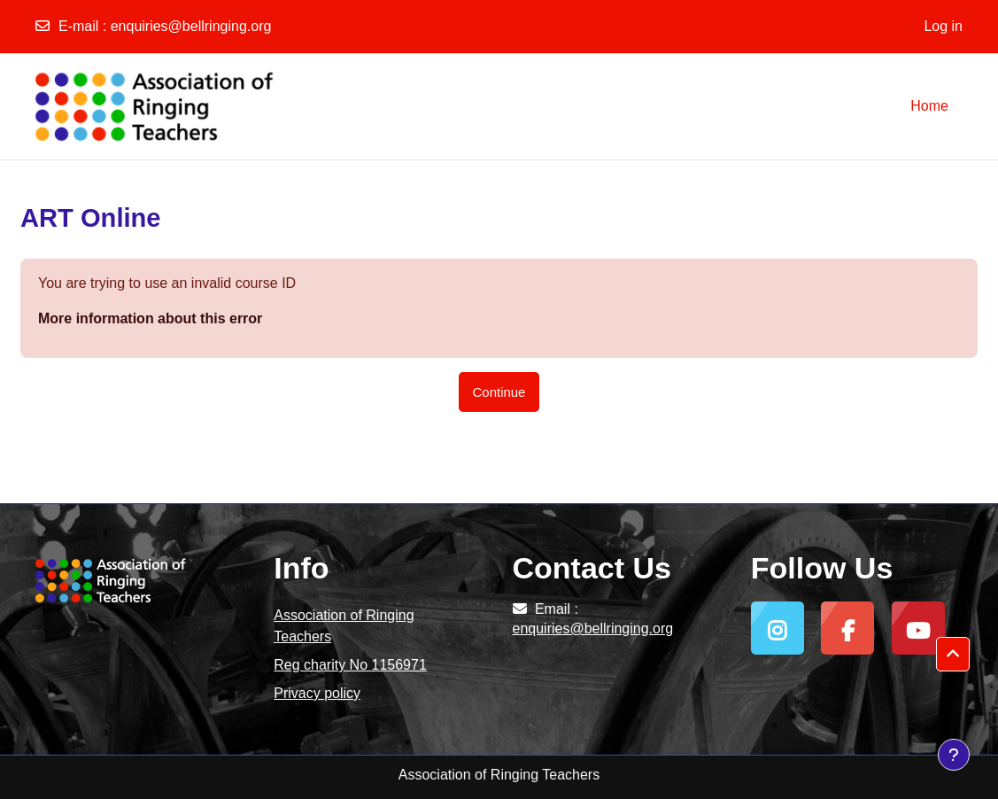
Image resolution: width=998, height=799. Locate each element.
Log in (943, 26)
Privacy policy (317, 693)
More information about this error (150, 318)
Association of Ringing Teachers (344, 626)
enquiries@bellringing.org (191, 26)
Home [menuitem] (929, 105)
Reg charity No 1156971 (350, 664)
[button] (953, 654)
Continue (499, 392)
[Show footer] (954, 755)
